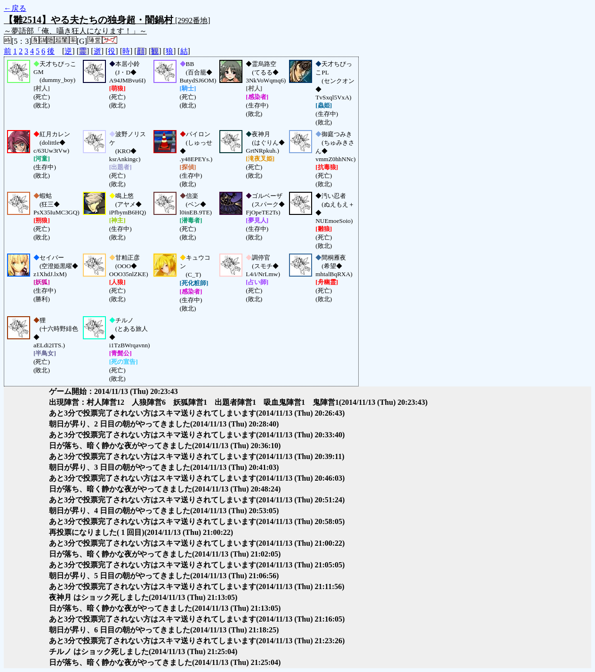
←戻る (15, 8)
